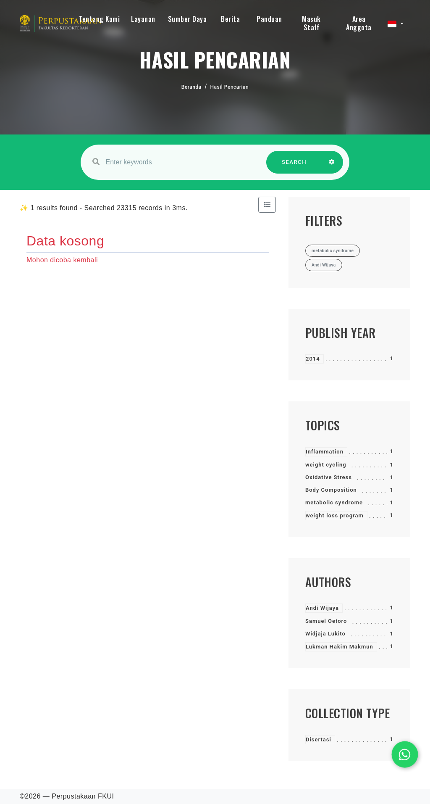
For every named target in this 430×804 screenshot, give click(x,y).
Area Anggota (359, 23)
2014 (313, 359)
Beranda (191, 87)
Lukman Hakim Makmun (339, 646)
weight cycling (325, 464)
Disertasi (318, 739)
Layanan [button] (143, 19)
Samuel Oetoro (326, 621)
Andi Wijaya (322, 608)
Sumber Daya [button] (187, 19)
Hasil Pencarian (229, 87)
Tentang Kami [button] (99, 19)
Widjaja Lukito (325, 633)
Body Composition (331, 490)
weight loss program (335, 515)
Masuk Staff (311, 23)
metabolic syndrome (334, 502)
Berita (230, 19)
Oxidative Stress (328, 477)
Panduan (269, 19)
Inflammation (324, 451)
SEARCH (294, 166)
